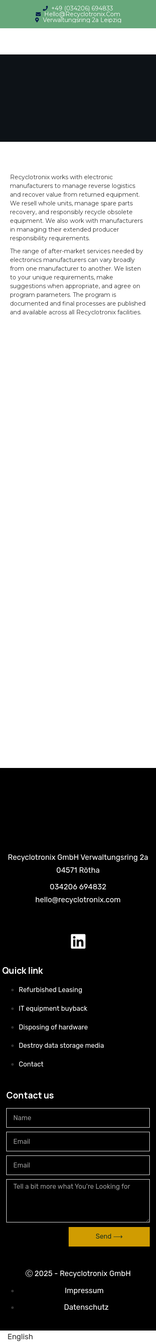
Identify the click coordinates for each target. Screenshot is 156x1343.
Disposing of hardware (53, 1027)
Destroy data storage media (61, 1045)
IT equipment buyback (53, 1008)
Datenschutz (86, 1307)
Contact (31, 1064)
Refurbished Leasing (50, 990)
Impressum (84, 1290)
